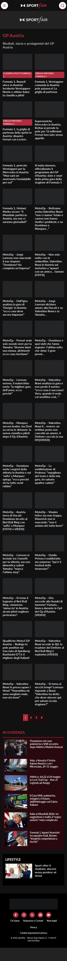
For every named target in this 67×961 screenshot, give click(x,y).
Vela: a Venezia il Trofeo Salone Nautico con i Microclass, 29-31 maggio (44, 763)
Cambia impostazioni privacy (33, 933)
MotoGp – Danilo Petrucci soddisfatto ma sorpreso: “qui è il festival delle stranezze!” (48, 561)
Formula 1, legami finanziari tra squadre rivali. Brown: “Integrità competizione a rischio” (45, 837)
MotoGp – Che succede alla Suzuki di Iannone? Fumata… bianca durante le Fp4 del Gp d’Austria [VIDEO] (49, 606)
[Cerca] (62, 5)
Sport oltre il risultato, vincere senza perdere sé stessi (45, 870)
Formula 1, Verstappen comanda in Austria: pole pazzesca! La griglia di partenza (49, 86)
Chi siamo (15, 920)
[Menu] (4, 5)
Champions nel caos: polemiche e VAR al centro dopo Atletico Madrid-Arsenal (46, 744)
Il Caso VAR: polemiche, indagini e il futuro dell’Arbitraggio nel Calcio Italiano (44, 800)
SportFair (22, 938)
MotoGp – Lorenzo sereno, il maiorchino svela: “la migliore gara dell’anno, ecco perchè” (17, 386)
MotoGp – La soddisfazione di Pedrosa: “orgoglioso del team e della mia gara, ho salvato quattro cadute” (48, 474)
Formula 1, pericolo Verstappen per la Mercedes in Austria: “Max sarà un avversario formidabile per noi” (17, 174)
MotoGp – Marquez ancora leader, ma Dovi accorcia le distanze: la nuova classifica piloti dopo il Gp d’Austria (17, 429)
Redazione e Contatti (33, 920)
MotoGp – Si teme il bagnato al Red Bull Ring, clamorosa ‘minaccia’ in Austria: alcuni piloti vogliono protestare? (16, 606)
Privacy (33, 927)
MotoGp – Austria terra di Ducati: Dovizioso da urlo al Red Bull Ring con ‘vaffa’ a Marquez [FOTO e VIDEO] (15, 520)
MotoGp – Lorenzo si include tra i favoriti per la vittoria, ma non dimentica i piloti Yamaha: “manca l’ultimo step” (16, 563)
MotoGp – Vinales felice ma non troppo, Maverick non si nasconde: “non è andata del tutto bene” (49, 518)
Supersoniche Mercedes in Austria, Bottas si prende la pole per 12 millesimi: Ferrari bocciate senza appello (49, 129)
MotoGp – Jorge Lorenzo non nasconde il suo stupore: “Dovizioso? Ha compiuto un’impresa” (17, 261)
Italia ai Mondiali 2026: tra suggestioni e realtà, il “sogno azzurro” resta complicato (45, 816)
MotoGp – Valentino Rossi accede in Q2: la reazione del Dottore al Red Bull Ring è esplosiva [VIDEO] (49, 647)
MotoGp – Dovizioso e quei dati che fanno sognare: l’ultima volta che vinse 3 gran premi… (49, 347)
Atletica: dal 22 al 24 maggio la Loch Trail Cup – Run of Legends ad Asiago (45, 779)
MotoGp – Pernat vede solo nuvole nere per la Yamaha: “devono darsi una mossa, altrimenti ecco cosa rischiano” (17, 347)
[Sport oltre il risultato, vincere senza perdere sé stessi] (9, 875)
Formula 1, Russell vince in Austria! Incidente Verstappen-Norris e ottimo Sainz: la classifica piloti (17, 88)
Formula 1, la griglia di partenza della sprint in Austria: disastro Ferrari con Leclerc (17, 134)
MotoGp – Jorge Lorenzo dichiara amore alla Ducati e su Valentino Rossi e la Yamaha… (49, 307)
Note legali (52, 920)
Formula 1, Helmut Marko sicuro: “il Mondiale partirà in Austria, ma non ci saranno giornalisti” (15, 214)
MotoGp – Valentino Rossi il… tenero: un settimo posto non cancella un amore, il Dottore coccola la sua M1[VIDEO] (49, 431)
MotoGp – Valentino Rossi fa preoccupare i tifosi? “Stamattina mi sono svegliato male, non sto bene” (17, 690)
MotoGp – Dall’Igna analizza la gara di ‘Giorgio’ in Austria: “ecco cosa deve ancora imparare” (15, 307)
